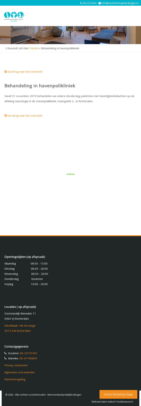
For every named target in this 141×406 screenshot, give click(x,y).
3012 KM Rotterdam (17, 330)
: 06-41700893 (27, 358)
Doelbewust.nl (125, 401)
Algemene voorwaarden (19, 372)
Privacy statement (16, 365)
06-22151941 (28, 353)
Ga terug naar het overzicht (23, 71)
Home (34, 48)
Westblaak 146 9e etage (20, 325)
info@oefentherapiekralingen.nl (120, 3)
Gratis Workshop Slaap (118, 394)
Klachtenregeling (15, 379)
